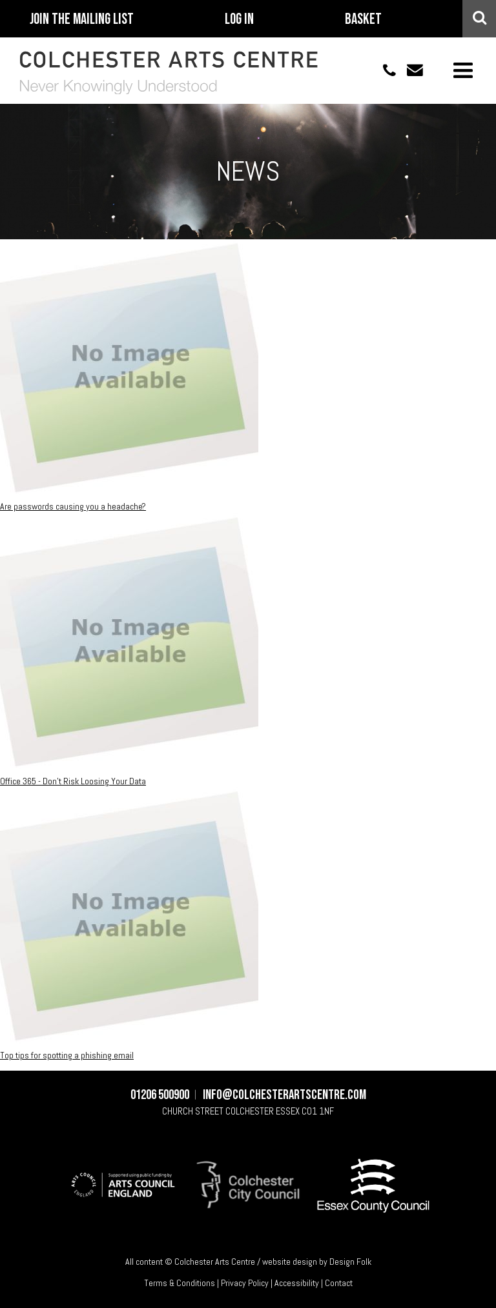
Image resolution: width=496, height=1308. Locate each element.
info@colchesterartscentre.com (409, 70)
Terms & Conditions (179, 1283)
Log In (239, 19)
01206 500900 (382, 70)
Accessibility (296, 1283)
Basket (363, 19)
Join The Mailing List (82, 19)
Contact (339, 1283)
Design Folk (350, 1261)
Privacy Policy (245, 1283)
